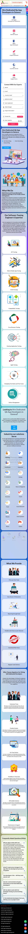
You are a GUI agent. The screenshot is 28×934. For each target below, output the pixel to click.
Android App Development (6, 910)
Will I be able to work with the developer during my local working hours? (12, 891)
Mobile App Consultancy (6, 930)
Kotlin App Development (6, 928)
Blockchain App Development (7, 914)
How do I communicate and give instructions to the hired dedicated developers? (12, 883)
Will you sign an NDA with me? (11, 842)
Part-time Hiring (19, 141)
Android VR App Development (7, 912)
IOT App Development (5, 926)
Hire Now (6, 147)
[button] (25, 931)
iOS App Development (5, 923)
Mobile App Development (6, 908)
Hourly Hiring (7, 142)
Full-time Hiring (7, 141)
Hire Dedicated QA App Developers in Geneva (15, 411)
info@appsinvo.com (7, 5)
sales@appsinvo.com (18, 5)
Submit (13, 124)
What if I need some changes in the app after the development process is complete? (13, 869)
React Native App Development (7, 932)
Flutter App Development (6, 919)
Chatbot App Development (6, 917)
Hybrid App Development (6, 921)
